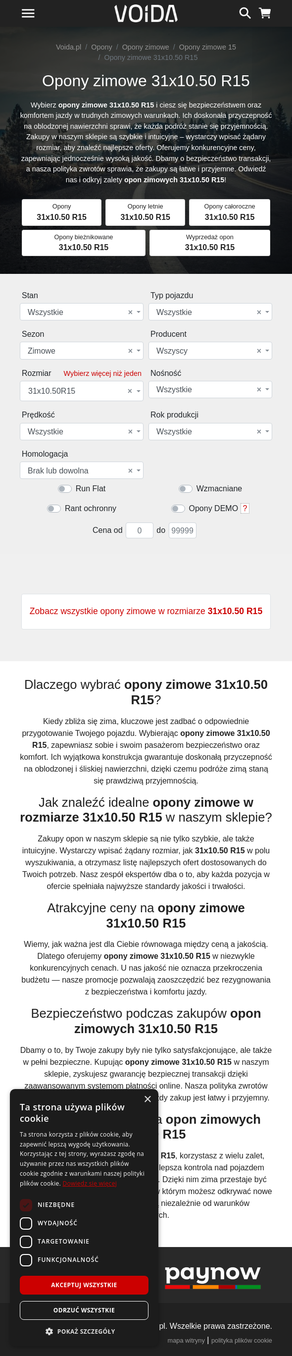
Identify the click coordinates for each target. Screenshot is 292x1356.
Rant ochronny (90, 508)
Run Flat (90, 488)
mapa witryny (186, 1340)
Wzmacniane (219, 488)
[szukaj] (245, 12)
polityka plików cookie (241, 1340)
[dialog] (84, 1217)
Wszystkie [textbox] (80, 312)
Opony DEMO (214, 508)
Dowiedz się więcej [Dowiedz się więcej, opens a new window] (89, 1183)
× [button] (147, 1099)
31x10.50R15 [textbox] (80, 391)
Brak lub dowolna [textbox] (80, 471)
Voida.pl (68, 47)
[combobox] (82, 311)
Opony (101, 47)
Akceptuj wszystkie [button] (84, 1285)
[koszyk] (265, 12)
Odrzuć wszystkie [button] (84, 1310)
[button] (84, 1331)
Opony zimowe (145, 47)
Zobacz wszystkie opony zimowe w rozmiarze (146, 611)
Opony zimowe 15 (207, 47)
